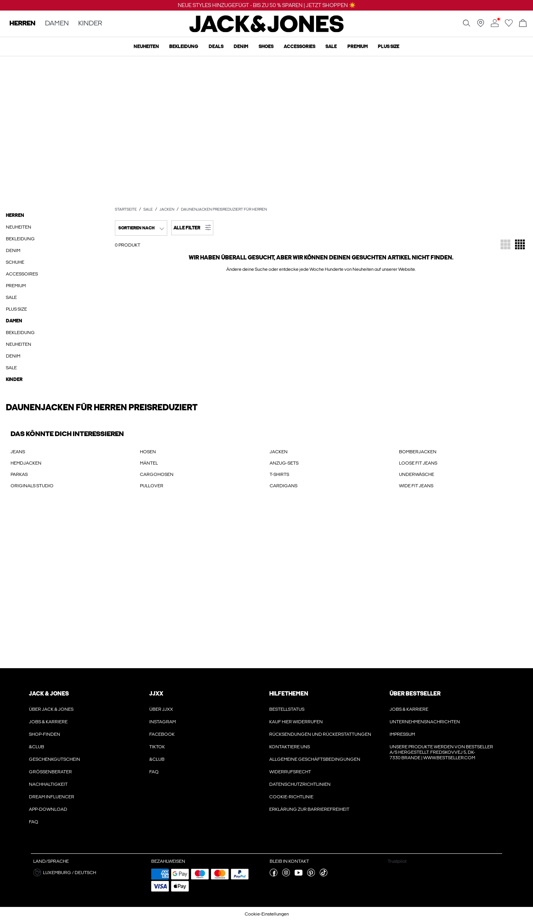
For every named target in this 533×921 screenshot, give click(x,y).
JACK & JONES (49, 693)
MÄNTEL (149, 463)
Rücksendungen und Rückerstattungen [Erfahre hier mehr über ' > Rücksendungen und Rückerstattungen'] (320, 734)
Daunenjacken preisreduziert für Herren (224, 209)
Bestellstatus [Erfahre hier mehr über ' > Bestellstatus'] (286, 709)
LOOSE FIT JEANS (418, 463)
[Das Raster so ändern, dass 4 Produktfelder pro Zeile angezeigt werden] (520, 245)
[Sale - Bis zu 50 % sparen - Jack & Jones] (266, 131)
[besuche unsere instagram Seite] (286, 875)
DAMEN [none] (57, 23)
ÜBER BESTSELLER (415, 693)
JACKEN (279, 451)
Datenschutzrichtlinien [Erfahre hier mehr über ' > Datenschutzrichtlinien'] (300, 784)
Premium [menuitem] (357, 46)
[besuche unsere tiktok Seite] (323, 875)
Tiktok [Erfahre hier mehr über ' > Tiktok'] (157, 746)
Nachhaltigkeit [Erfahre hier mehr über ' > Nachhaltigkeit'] (48, 784)
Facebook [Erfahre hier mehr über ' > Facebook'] (162, 734)
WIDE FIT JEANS (416, 485)
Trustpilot (397, 861)
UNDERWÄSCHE (416, 474)
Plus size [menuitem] (388, 46)
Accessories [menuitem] (299, 46)
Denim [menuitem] (241, 46)
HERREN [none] (22, 23)
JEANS (18, 451)
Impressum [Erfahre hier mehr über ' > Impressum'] (402, 734)
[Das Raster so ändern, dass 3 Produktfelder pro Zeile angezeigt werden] (505, 245)
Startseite (126, 209)
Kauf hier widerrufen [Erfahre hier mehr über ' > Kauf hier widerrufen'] (296, 721)
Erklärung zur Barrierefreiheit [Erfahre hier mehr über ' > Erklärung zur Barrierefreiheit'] (309, 809)
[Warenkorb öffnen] (523, 23)
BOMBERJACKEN (417, 451)
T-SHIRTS (279, 474)
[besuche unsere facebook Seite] (273, 875)
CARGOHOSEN (156, 474)
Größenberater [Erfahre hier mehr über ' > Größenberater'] (50, 771)
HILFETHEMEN (288, 693)
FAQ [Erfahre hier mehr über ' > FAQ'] (33, 821)
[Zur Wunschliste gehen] (509, 25)
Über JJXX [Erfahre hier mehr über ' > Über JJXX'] (161, 709)
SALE (148, 209)
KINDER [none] (90, 23)
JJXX (156, 693)
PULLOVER (151, 485)
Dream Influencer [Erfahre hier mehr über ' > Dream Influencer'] (51, 796)
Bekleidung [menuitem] (183, 46)
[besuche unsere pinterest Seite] (311, 875)
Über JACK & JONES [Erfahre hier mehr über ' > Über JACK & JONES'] (51, 709)
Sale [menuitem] (331, 46)
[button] (192, 227)
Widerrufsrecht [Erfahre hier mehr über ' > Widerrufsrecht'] (290, 771)
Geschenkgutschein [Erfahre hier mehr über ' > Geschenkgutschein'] (54, 759)
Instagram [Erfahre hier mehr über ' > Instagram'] (162, 721)
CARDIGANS (283, 485)
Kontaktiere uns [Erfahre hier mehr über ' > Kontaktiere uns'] (289, 746)
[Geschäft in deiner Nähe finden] (481, 25)
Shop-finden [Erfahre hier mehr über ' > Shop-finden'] (44, 734)
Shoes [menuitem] (266, 46)
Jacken (166, 209)
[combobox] (141, 228)
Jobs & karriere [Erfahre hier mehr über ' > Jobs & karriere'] (48, 721)
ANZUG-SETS (284, 463)
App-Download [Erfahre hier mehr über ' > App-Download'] (48, 809)
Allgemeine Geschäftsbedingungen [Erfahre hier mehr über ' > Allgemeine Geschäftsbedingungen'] (314, 759)
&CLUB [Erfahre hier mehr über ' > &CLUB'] (36, 746)
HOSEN (148, 451)
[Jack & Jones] (267, 30)
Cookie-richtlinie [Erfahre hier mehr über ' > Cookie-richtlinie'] (291, 796)
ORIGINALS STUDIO (32, 485)
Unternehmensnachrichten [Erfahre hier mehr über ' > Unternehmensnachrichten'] (425, 721)
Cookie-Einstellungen (267, 914)
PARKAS (19, 474)
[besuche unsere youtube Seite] (298, 875)
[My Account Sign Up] (266, 586)
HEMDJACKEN (26, 463)
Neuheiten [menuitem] (146, 46)
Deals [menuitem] (216, 46)
